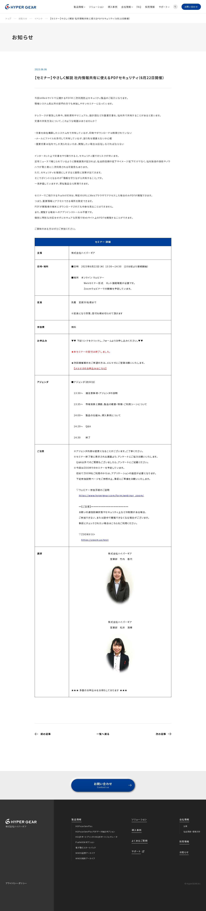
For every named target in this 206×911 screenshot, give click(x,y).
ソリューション (96, 6)
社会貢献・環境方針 (191, 828)
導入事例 (113, 6)
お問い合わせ (191, 6)
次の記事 (163, 731)
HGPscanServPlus (84, 823)
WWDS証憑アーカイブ (85, 850)
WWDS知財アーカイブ (85, 855)
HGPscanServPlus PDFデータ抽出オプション (95, 828)
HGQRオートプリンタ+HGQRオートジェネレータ (96, 834)
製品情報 (79, 6)
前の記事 (43, 731)
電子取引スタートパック (86, 844)
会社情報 (127, 6)
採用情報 (150, 6)
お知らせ (184, 849)
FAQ (139, 6)
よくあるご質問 (140, 837)
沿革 (185, 823)
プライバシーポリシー (16, 880)
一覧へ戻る (103, 731)
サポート (164, 6)
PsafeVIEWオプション (85, 839)
